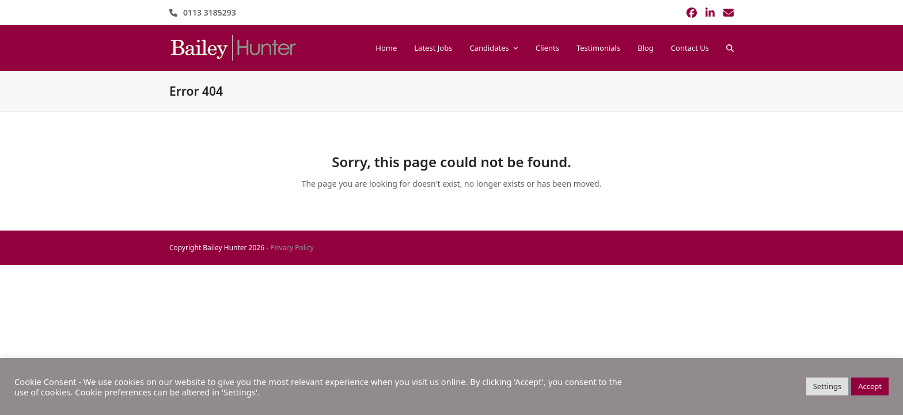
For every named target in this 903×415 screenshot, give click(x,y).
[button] (730, 47)
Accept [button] (870, 386)
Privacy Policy (292, 247)
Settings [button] (827, 386)
